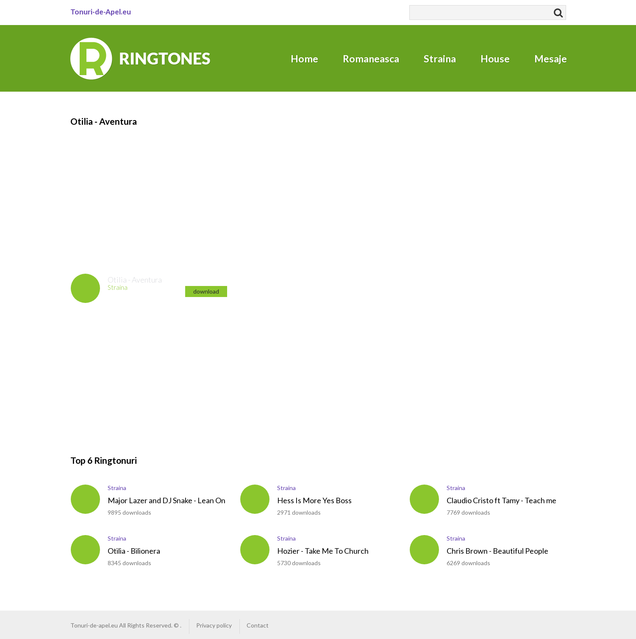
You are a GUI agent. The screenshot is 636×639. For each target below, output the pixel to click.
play (85, 288)
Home (304, 58)
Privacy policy (214, 625)
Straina (440, 58)
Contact (258, 625)
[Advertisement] (312, 187)
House (495, 58)
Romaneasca (371, 58)
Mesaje (550, 58)
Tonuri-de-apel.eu (94, 625)
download (206, 291)
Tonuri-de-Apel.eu (100, 11)
